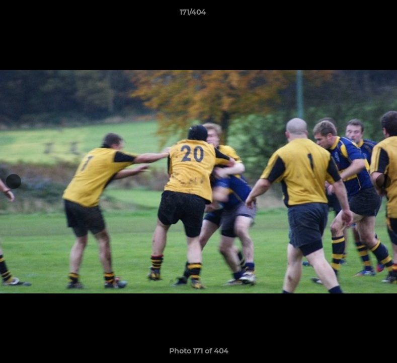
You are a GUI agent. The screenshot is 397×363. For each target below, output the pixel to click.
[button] (355, 14)
